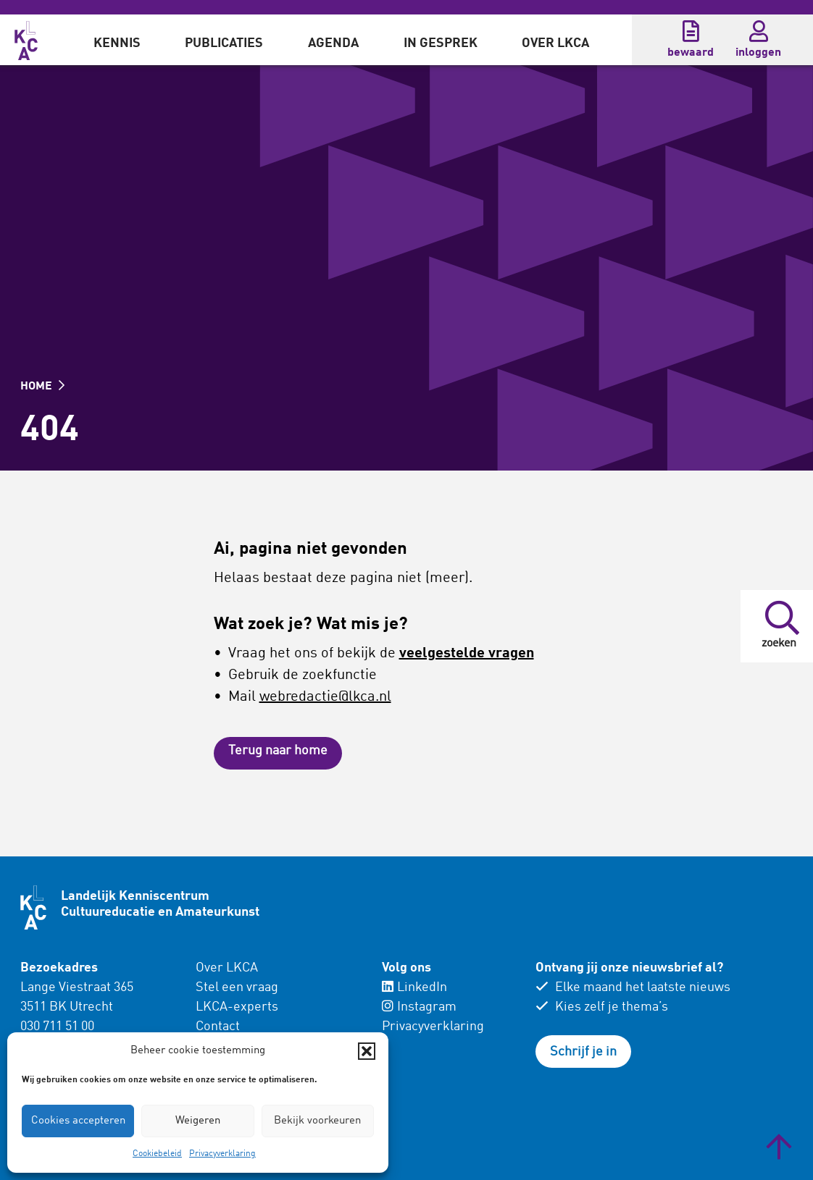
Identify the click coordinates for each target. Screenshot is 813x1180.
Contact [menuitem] (218, 1026)
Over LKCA (555, 43)
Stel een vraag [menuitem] (237, 987)
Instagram (419, 1006)
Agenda (333, 43)
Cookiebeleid (157, 1154)
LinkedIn (414, 987)
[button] (366, 1051)
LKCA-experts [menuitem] (237, 1006)
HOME (42, 386)
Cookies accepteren (78, 1121)
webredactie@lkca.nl (325, 697)
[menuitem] (117, 39)
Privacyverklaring (222, 1154)
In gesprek (441, 43)
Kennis (117, 43)
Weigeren (197, 1121)
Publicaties (224, 43)
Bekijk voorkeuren (317, 1121)
